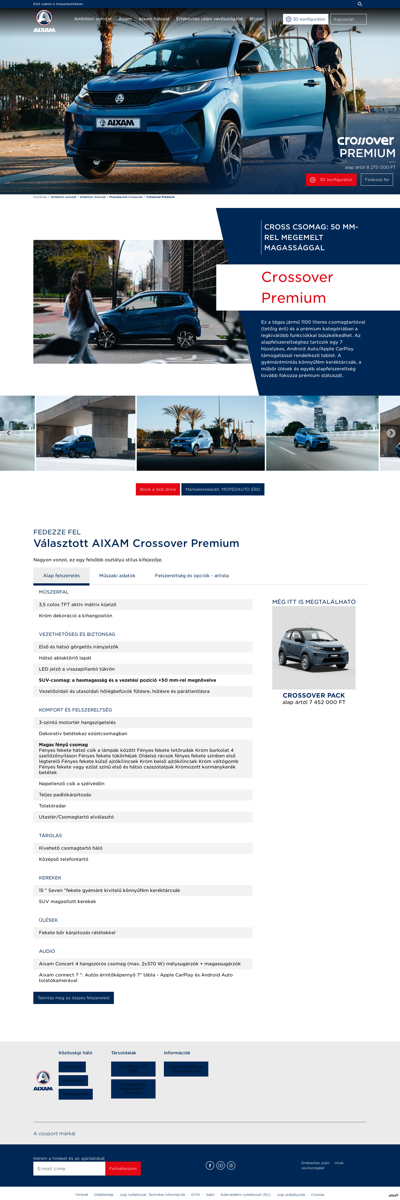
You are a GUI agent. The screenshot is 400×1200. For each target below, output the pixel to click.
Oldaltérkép (104, 1194)
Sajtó (210, 1194)
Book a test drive (158, 489)
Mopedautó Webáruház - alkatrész (133, 1088)
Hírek (339, 1163)
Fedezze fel (377, 179)
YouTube (72, 1066)
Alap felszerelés (61, 575)
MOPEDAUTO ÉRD (133, 1068)
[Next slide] (391, 433)
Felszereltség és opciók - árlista (192, 575)
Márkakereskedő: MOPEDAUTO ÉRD (223, 489)
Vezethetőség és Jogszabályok (186, 1068)
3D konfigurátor (331, 180)
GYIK (195, 1194)
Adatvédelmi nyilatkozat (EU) (245, 1194)
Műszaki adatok (117, 575)
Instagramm (76, 1094)
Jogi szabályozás (291, 1194)
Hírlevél (82, 1194)
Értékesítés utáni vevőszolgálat (315, 1165)
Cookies (317, 1194)
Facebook (73, 1080)
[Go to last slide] (8, 433)
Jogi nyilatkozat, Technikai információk (152, 1194)
